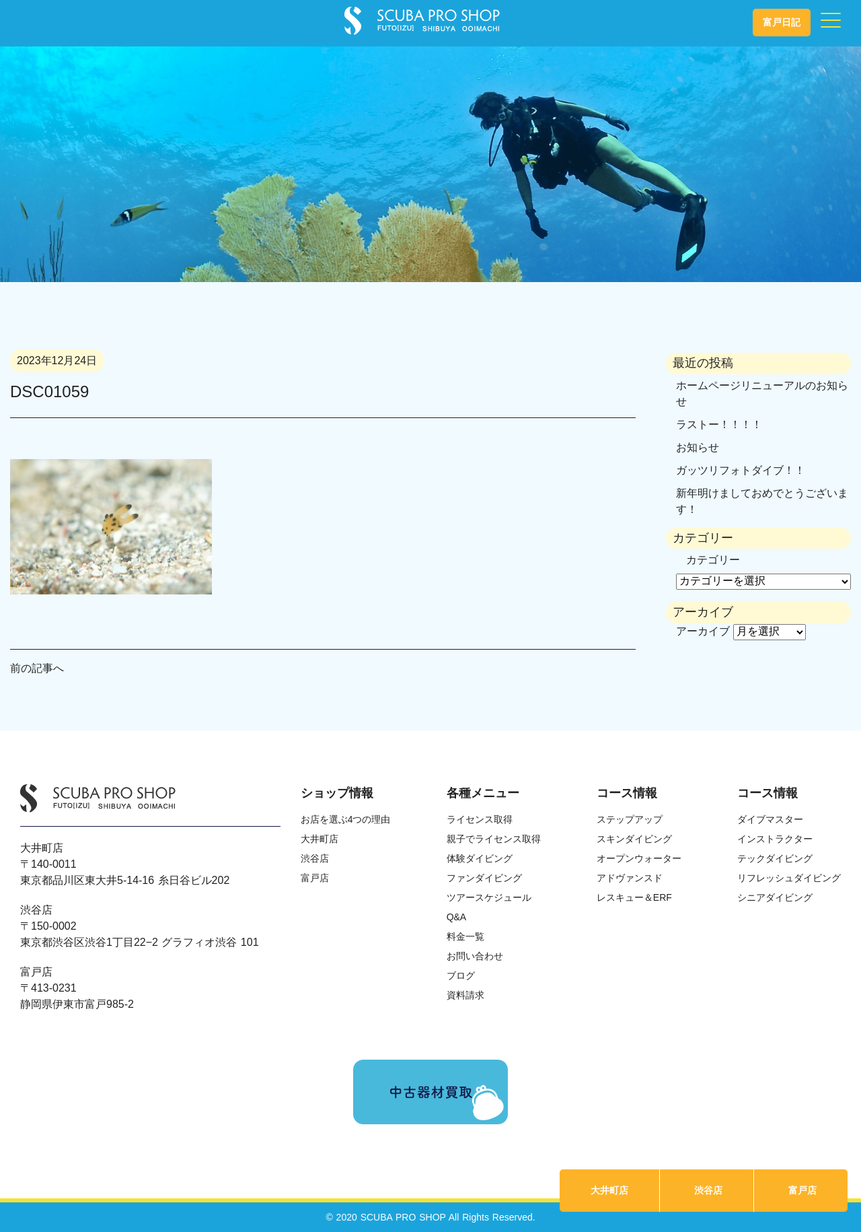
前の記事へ (37, 668)
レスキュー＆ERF (634, 897)
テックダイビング (775, 858)
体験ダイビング (480, 858)
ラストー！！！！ (719, 424)
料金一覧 (465, 936)
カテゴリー (713, 560)
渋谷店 (708, 1190)
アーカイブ (703, 631)
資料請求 (465, 995)
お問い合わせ (475, 956)
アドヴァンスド (630, 877)
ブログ (461, 975)
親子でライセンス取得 (494, 838)
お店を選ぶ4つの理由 (346, 819)
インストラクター (775, 838)
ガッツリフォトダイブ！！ (740, 470)
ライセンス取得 (480, 819)
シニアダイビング (775, 897)
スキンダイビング (634, 838)
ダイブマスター (770, 819)
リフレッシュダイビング (789, 877)
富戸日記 (781, 22)
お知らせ (697, 447)
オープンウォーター (639, 858)
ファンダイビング (484, 877)
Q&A (457, 917)
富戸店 (802, 1190)
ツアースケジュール (489, 897)
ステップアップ (630, 819)
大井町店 (609, 1190)
